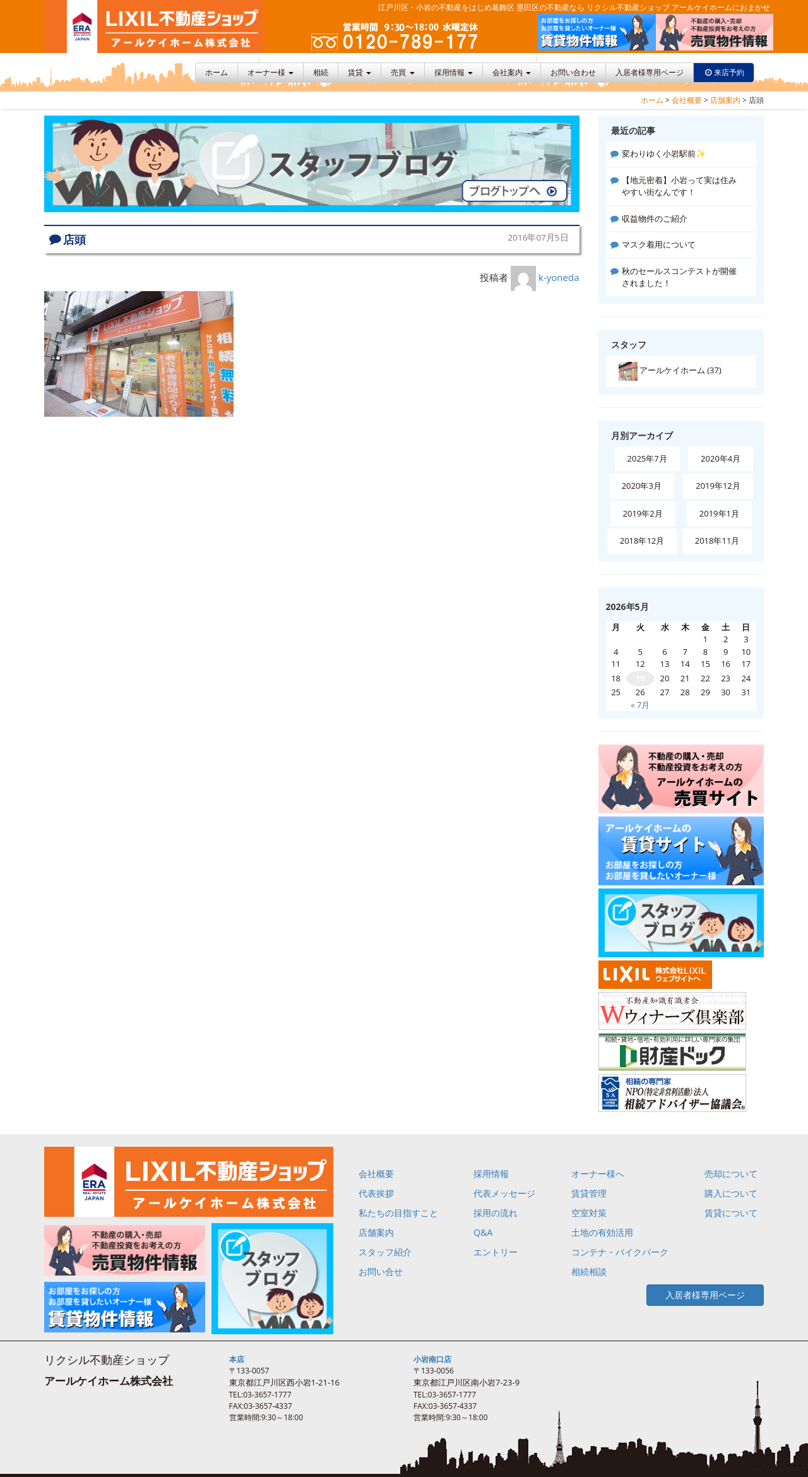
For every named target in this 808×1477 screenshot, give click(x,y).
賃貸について (731, 1213)
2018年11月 (717, 540)
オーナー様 (270, 72)
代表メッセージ (504, 1193)
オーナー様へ (597, 1174)
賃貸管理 (589, 1193)
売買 (402, 72)
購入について (731, 1193)
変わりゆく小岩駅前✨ (664, 153)
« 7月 (640, 704)
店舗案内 (725, 100)
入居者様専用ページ (649, 72)
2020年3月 (642, 485)
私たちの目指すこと (398, 1213)
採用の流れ (495, 1213)
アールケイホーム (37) (670, 371)
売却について (731, 1174)
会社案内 (511, 72)
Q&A (482, 1232)
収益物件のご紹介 (654, 218)
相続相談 (589, 1271)
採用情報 (453, 72)
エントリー (495, 1252)
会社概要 (687, 100)
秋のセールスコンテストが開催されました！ (679, 277)
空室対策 (589, 1213)
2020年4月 (720, 458)
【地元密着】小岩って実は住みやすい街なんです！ (679, 186)
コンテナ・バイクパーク (619, 1252)
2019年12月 (718, 485)
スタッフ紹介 (385, 1252)
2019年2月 (643, 513)
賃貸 (359, 72)
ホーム (216, 72)
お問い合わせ (573, 72)
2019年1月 (719, 513)
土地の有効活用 (602, 1232)
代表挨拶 (376, 1193)
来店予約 (729, 72)
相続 (320, 72)
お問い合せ (381, 1271)
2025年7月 (647, 458)
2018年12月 (642, 540)
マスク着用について (659, 244)
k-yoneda (558, 277)
